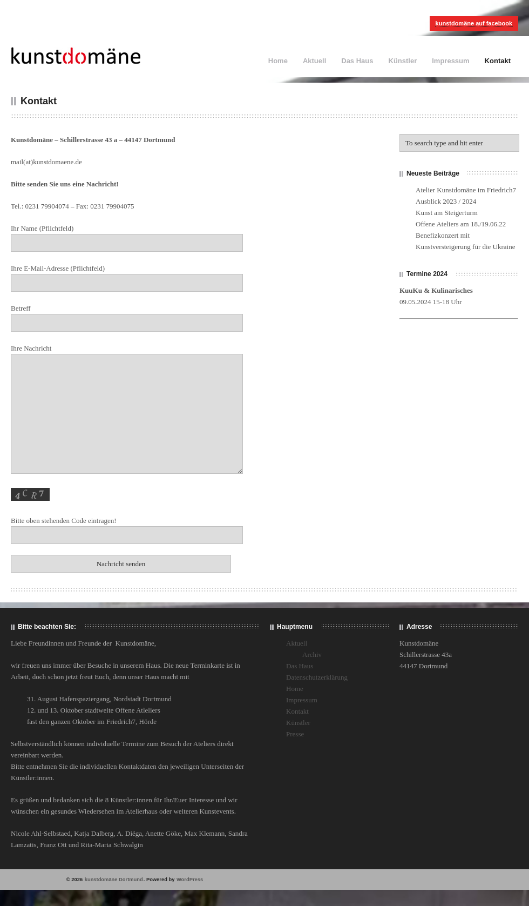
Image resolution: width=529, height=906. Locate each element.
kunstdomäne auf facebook (474, 23)
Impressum (450, 61)
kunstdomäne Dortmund (114, 879)
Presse (295, 734)
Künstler (403, 61)
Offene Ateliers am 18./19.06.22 (461, 224)
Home (278, 61)
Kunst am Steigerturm (447, 213)
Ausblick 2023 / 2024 (446, 201)
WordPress (190, 879)
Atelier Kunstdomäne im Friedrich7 (466, 190)
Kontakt (498, 61)
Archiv (312, 654)
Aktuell (314, 61)
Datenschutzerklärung (317, 677)
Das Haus (357, 61)
